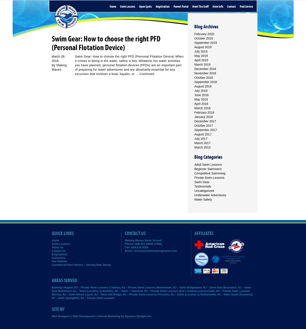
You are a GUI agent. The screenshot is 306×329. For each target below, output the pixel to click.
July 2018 (200, 90)
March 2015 (202, 147)
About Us (57, 247)
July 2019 (200, 51)
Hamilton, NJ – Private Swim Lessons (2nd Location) (164, 291)
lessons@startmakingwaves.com (155, 250)
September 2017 (205, 130)
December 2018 (205, 69)
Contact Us (59, 250)
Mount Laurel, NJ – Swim (91, 294)
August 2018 (202, 86)
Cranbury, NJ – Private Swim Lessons (132, 287)
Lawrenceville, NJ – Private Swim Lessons (224, 291)
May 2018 (201, 99)
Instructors (59, 257)
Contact (231, 7)
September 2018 (205, 82)
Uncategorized (204, 191)
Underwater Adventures (210, 195)
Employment (60, 254)
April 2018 (201, 104)
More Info (218, 7)
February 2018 (204, 112)
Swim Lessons (127, 7)
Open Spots (145, 7)
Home (113, 7)
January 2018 (203, 117)
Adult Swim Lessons (208, 164)
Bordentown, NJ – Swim (171, 287)
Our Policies (59, 261)
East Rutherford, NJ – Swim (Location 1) (77, 291)
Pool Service (246, 7)
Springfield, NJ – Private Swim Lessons (90, 298)
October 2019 (203, 38)
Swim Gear (201, 182)
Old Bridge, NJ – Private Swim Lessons (132, 294)
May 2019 (201, 56)
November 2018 (205, 73)
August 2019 (202, 47)
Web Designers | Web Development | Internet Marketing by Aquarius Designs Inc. (102, 316)
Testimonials (202, 186)
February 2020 (204, 34)
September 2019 (205, 42)
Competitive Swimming (209, 173)
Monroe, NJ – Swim (64, 294)
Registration (163, 7)
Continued (147, 74)
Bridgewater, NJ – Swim (201, 287)
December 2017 (205, 121)
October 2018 (203, 77)
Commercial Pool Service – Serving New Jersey (81, 264)
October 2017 (203, 125)
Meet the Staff (200, 7)
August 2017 (202, 134)
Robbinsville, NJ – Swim (215, 294)
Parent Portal (181, 7)
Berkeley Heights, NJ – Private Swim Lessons (80, 287)
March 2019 (202, 64)
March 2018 (202, 108)
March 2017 (202, 143)
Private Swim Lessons (209, 177)
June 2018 (201, 95)
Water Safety (203, 199)
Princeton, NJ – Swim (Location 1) (178, 294)
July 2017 (200, 138)
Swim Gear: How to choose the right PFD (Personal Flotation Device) (106, 43)
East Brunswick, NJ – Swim (234, 287)
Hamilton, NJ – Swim (116, 291)
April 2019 (201, 60)
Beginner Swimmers (207, 169)
